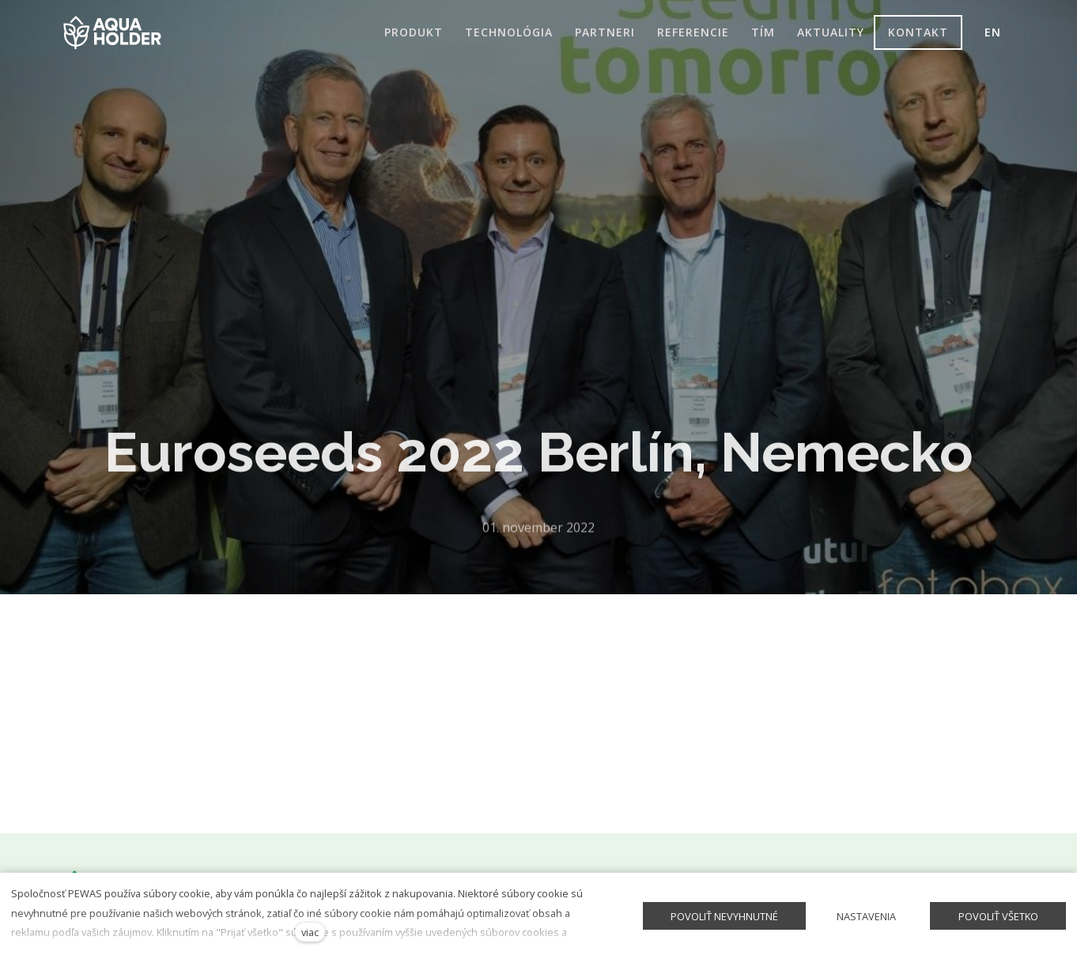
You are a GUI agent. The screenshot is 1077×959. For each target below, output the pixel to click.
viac (310, 932)
